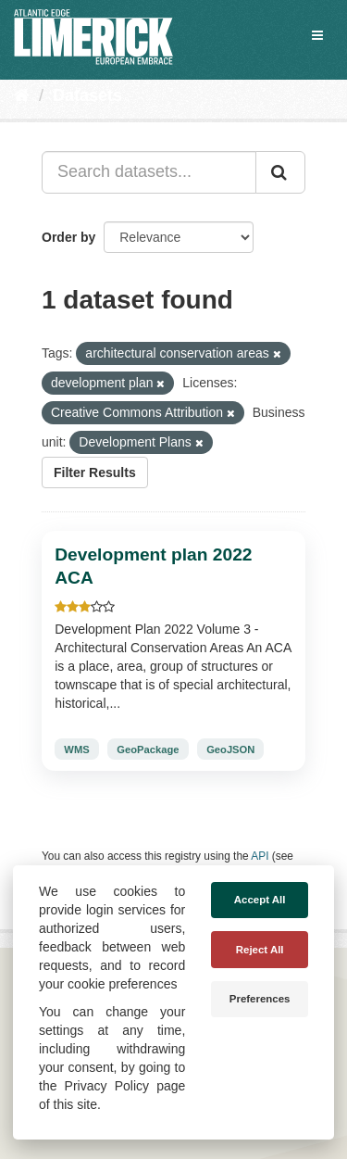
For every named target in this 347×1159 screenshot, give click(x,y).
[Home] (22, 95)
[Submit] (280, 172)
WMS (76, 749)
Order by (68, 237)
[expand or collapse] (317, 35)
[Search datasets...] (149, 172)
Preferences (260, 998)
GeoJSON (230, 749)
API (259, 856)
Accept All (260, 899)
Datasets (87, 95)
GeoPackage (148, 749)
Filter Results (95, 472)
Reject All (260, 949)
